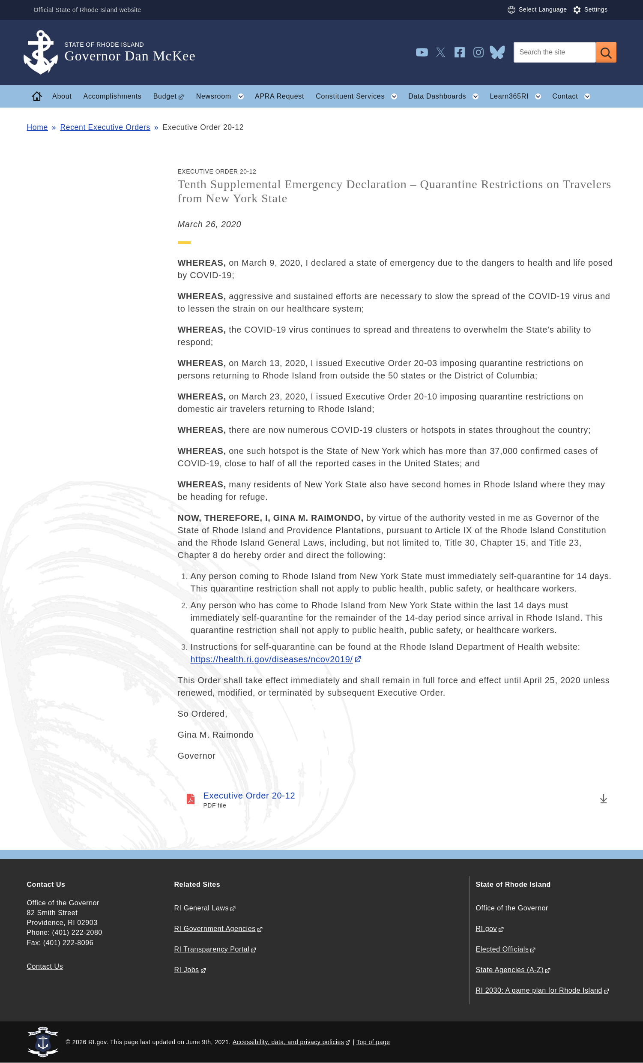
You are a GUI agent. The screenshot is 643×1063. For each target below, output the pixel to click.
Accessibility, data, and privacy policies (288, 1042)
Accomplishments (113, 96)
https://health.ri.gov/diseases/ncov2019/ (272, 659)
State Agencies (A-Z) (510, 969)
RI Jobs (186, 969)
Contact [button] (574, 96)
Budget (165, 96)
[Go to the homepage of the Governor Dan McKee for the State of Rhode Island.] (46, 52)
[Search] (555, 52)
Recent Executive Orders (105, 127)
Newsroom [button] (222, 96)
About (62, 96)
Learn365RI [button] (518, 96)
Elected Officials (502, 949)
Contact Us (45, 966)
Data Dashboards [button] (446, 96)
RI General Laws (201, 908)
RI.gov (486, 928)
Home (37, 127)
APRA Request (279, 96)
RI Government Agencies (215, 928)
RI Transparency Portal (212, 949)
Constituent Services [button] (359, 96)
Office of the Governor (512, 908)
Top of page (373, 1042)
